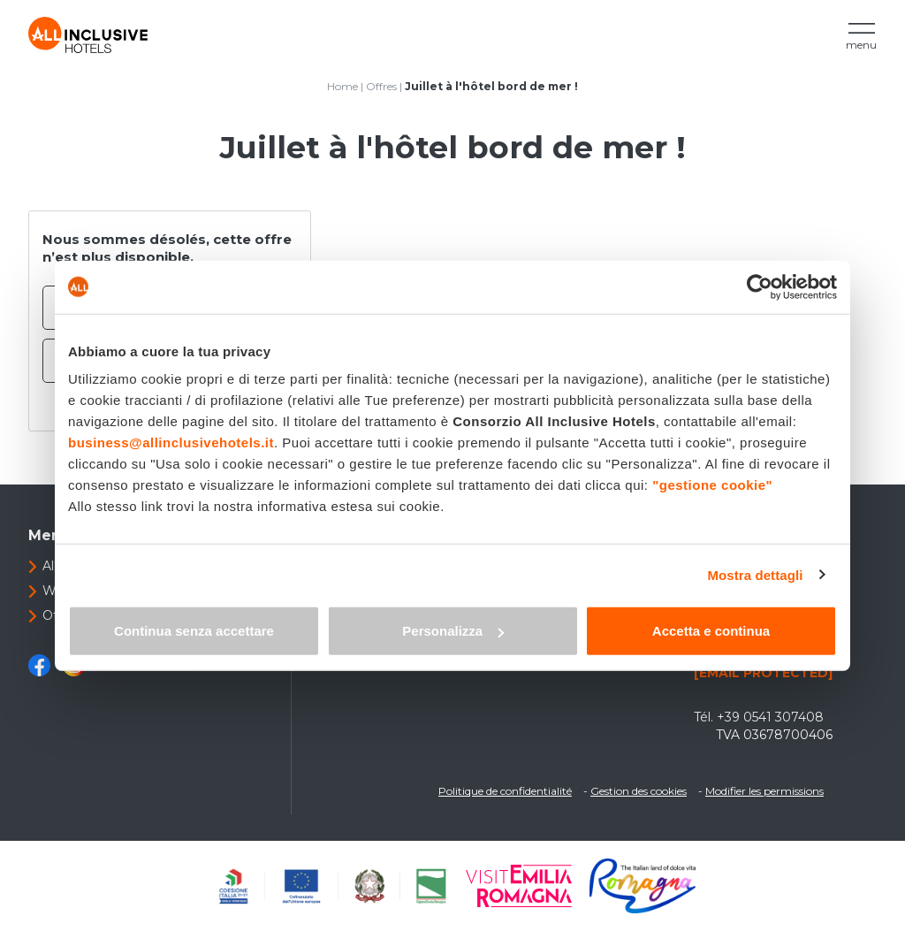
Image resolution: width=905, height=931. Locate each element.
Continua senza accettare (194, 630)
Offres (381, 86)
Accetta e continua (711, 630)
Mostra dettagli (754, 574)
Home (342, 86)
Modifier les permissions (764, 790)
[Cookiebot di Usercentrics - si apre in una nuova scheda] (759, 286)
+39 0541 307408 (770, 717)
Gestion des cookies (638, 790)
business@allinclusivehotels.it (171, 442)
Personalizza (453, 630)
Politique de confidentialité (505, 790)
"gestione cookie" (712, 484)
